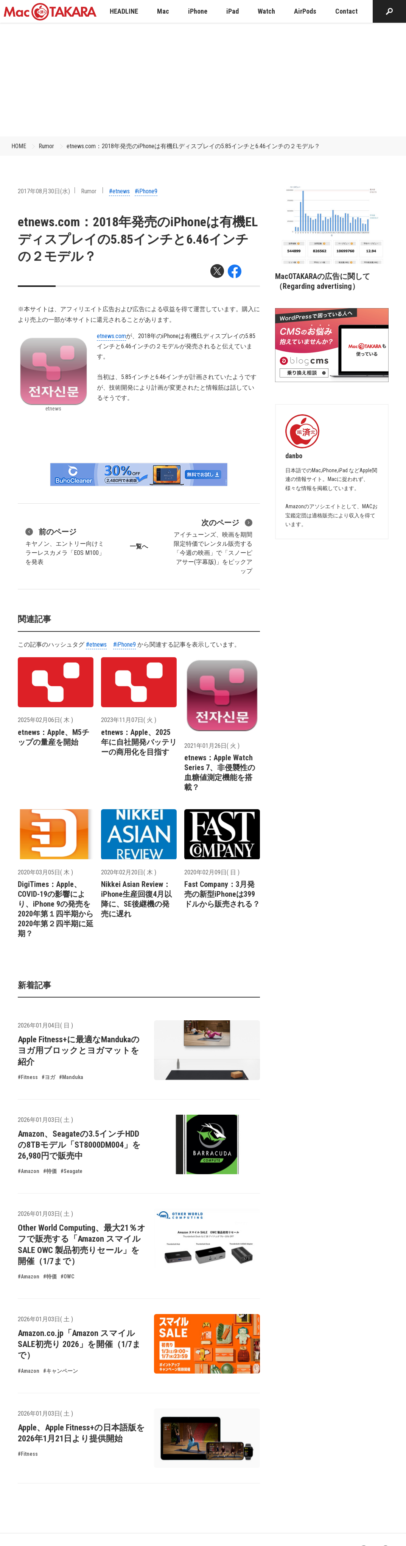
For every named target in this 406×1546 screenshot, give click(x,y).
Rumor (46, 146)
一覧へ (139, 546)
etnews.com (111, 336)
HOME (18, 146)
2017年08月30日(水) (44, 191)
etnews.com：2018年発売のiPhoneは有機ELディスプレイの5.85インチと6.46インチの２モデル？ (193, 146)
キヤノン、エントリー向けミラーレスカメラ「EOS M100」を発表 (65, 545)
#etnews (119, 191)
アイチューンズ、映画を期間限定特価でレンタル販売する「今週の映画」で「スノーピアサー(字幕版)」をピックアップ (213, 546)
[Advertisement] (203, 80)
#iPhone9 (146, 191)
